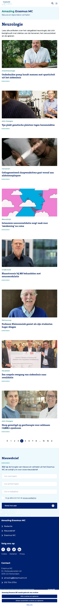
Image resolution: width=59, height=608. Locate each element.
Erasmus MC (8, 535)
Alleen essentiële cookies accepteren (29, 600)
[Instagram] (8, 549)
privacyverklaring (29, 498)
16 (48, 441)
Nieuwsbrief (8, 531)
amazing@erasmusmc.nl (14, 578)
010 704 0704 (9, 582)
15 (43, 441)
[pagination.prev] (7, 441)
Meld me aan (29, 505)
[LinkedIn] (19, 549)
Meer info (29, 605)
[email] (29, 476)
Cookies (4, 554)
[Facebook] (3, 549)
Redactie (6, 526)
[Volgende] (51, 441)
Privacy (22, 554)
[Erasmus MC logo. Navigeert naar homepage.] (7, 3)
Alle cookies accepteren (29, 596)
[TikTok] (14, 549)
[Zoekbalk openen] (52, 3)
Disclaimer (13, 554)
